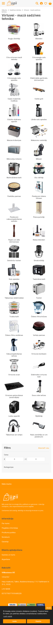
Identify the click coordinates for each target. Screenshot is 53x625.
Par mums (5, 523)
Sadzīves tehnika (15, 10)
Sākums (4, 10)
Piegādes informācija (10, 528)
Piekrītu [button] (38, 621)
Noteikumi (6, 537)
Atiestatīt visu (43, 448)
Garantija (5, 542)
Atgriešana (6, 559)
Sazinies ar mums (8, 555)
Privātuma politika (8, 532)
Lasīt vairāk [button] (7, 616)
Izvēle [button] (15, 621)
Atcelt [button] (48, 608)
